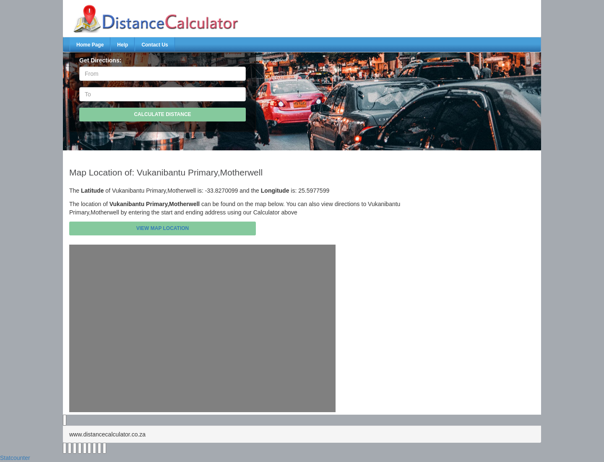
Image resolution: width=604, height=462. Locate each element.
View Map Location (162, 228)
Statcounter (15, 457)
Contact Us (154, 45)
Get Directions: (100, 60)
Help (122, 45)
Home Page (90, 45)
